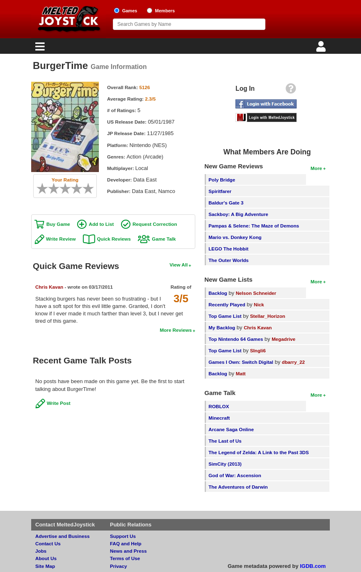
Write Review (61, 238)
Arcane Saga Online (231, 429)
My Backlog (221, 327)
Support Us (123, 536)
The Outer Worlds (228, 260)
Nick (259, 304)
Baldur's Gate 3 (225, 202)
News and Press (128, 551)
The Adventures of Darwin (237, 486)
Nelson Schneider (256, 293)
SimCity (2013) (225, 463)
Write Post (59, 403)
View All (178, 264)
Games (129, 10)
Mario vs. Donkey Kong (234, 237)
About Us (46, 558)
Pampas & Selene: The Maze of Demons (253, 225)
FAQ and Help (126, 543)
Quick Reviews (114, 238)
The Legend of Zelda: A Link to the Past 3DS (258, 452)
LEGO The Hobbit (228, 248)
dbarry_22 (293, 362)
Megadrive (283, 339)
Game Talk (164, 238)
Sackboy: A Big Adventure (238, 214)
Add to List (101, 224)
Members (165, 10)
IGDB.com (313, 566)
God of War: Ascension (234, 475)
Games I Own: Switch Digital (240, 362)
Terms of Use (125, 558)
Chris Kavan (49, 286)
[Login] (322, 49)
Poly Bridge (221, 179)
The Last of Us (225, 440)
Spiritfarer (219, 191)
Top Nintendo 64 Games (235, 339)
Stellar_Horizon (268, 316)
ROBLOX (218, 406)
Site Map (45, 566)
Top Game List (224, 316)
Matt (241, 373)
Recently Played (226, 304)
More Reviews (176, 330)
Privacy (118, 566)
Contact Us (48, 543)
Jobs (40, 551)
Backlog (217, 293)
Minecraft (219, 417)
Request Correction (155, 224)
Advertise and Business (62, 536)
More (316, 168)
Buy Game (58, 224)
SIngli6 (258, 350)
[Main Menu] (39, 49)
